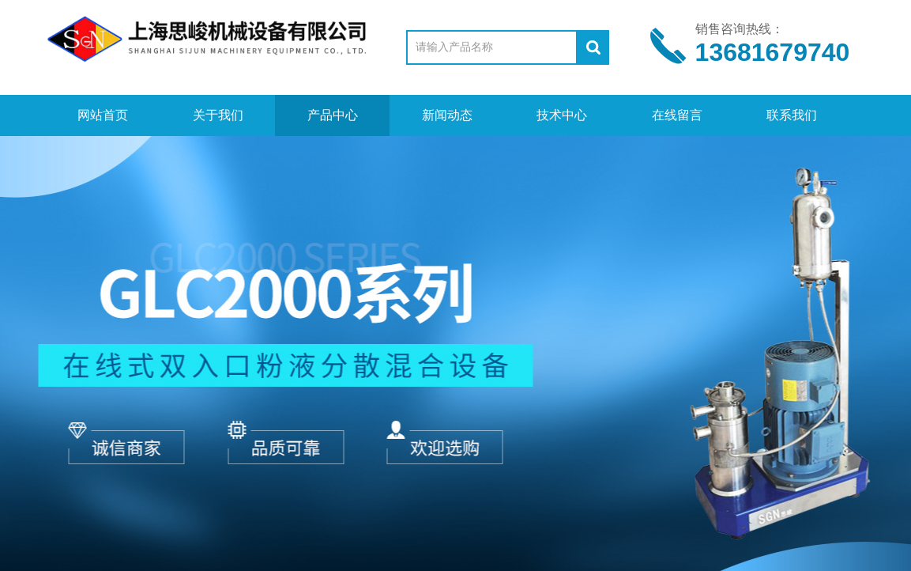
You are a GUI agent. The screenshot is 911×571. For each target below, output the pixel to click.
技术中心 (561, 115)
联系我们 (791, 115)
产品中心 (332, 115)
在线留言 (677, 115)
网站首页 (102, 115)
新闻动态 (447, 115)
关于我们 (218, 115)
